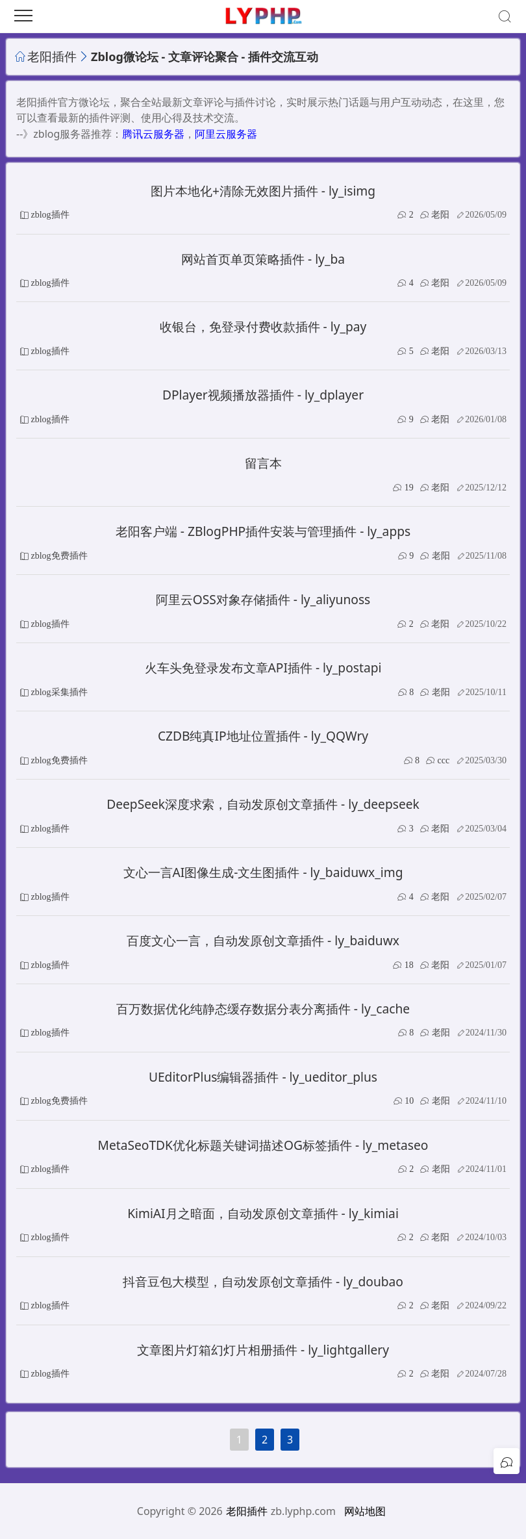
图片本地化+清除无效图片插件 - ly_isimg (263, 190)
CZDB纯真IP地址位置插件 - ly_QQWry (263, 735)
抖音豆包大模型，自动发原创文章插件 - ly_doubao (263, 1281)
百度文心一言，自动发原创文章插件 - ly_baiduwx (263, 940)
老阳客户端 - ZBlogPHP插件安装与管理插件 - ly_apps (263, 531)
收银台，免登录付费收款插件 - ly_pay (263, 326)
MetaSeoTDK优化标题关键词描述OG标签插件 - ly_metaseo (263, 1145)
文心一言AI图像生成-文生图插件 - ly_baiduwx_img (263, 872)
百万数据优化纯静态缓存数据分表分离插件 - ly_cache (263, 1008)
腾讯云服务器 (153, 134)
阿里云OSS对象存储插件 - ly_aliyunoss (263, 599)
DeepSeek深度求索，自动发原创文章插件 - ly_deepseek (263, 804)
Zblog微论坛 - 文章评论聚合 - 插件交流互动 (204, 56)
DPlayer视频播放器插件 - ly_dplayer (263, 394)
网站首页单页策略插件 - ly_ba (263, 259)
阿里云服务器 (226, 134)
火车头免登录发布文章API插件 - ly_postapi (263, 667)
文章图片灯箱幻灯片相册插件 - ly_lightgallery (263, 1349)
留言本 (263, 463)
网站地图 (365, 1511)
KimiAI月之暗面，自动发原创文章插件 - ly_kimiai (263, 1213)
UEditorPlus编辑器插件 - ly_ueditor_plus (263, 1077)
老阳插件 (52, 56)
